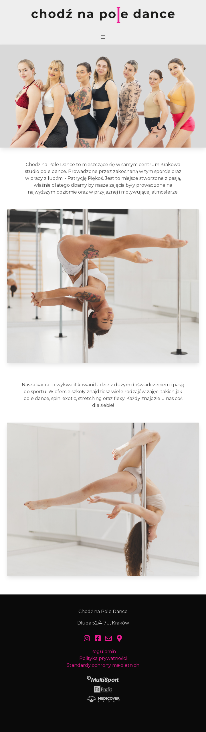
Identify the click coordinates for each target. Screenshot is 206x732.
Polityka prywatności (103, 658)
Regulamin (103, 651)
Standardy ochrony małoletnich (103, 665)
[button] (103, 37)
